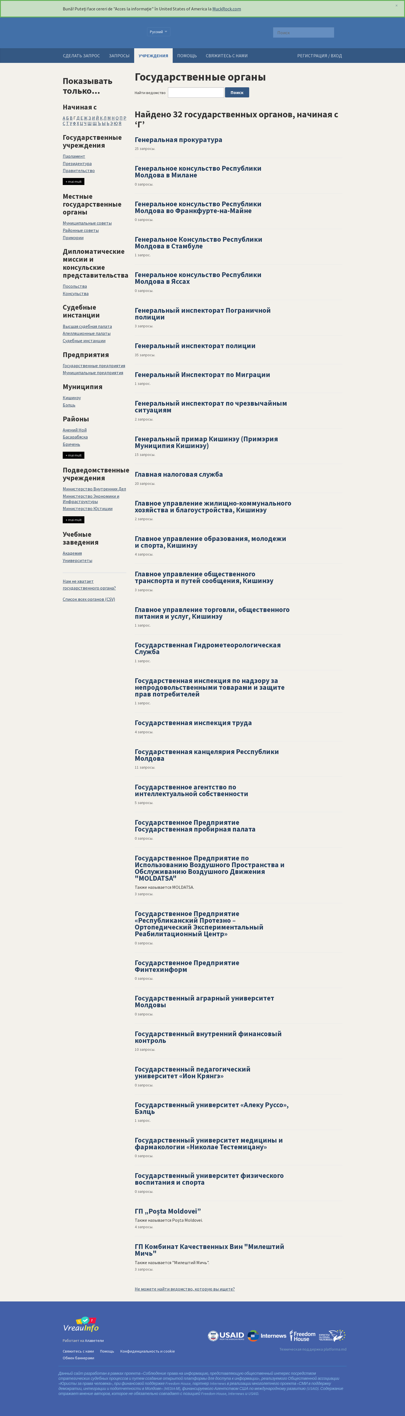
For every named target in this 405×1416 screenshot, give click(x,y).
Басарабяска (75, 437)
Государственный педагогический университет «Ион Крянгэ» (193, 1072)
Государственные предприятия (94, 365)
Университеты (77, 560)
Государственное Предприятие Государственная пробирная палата (195, 825)
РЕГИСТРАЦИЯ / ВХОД (319, 55)
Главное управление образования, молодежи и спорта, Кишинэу (210, 542)
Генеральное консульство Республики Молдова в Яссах (198, 278)
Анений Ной (75, 430)
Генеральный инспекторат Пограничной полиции (203, 313)
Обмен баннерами (78, 1357)
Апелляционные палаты (87, 333)
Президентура (77, 163)
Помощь (187, 55)
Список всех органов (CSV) (89, 599)
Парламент (74, 156)
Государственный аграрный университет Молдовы (204, 1001)
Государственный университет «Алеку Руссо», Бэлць (212, 1108)
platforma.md (335, 1349)
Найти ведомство (150, 92)
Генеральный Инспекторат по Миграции (202, 374)
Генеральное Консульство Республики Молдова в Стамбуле (198, 242)
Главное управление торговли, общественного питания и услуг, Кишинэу (212, 613)
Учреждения (153, 55)
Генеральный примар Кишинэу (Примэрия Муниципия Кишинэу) (206, 442)
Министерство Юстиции (87, 508)
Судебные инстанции (84, 340)
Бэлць (69, 405)
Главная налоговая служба (179, 474)
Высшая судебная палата (87, 326)
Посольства (75, 286)
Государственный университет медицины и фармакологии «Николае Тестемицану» (209, 1143)
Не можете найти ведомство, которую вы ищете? (185, 1289)
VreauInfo (101, 33)
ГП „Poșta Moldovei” (168, 1211)
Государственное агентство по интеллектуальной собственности (191, 790)
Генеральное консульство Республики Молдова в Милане (198, 171)
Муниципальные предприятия (93, 372)
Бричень (71, 444)
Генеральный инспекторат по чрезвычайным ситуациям (211, 406)
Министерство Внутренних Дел (94, 489)
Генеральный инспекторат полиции (195, 345)
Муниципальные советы (87, 223)
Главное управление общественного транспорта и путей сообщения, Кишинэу (204, 577)
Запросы (119, 55)
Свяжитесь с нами (227, 55)
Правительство (79, 170)
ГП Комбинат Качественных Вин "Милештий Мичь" (209, 1250)
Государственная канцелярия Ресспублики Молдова (207, 755)
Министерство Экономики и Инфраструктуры (91, 498)
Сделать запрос (81, 55)
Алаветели (94, 1340)
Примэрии (73, 237)
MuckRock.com (226, 9)
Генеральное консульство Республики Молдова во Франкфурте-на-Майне (198, 207)
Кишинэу (72, 397)
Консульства (76, 293)
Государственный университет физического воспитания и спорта (209, 1179)
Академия (72, 553)
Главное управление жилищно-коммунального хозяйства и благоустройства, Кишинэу (213, 506)
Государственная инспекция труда (193, 722)
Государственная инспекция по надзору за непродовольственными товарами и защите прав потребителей (210, 687)
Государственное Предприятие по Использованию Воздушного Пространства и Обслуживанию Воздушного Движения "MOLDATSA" (210, 868)
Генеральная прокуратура (178, 139)
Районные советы (81, 230)
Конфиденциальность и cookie (147, 1351)
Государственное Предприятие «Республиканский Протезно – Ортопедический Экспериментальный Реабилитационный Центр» (199, 923)
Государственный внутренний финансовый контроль (208, 1037)
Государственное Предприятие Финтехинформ (187, 966)
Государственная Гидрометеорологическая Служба (208, 648)
